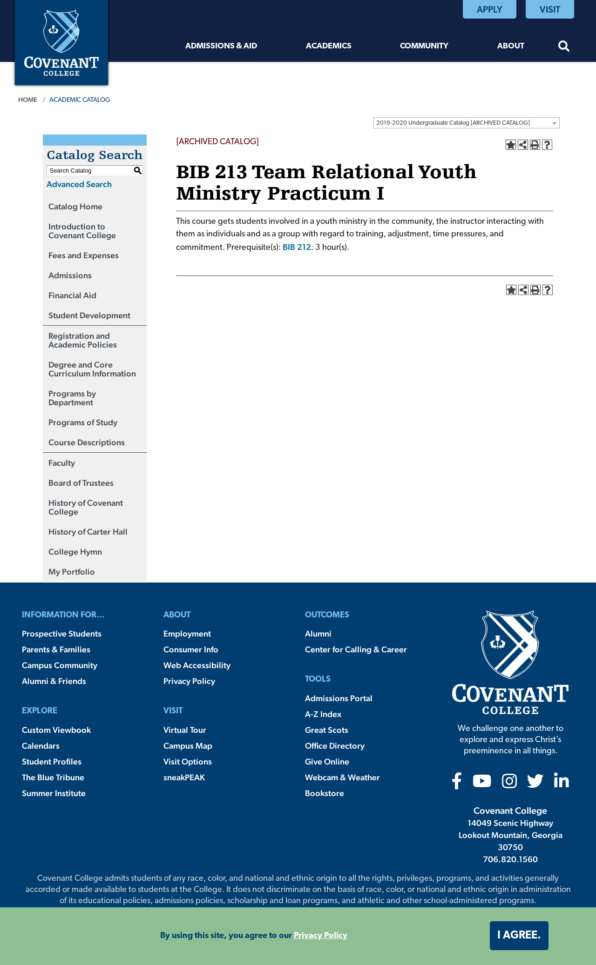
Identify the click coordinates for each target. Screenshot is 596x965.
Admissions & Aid (221, 46)
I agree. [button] (519, 935)
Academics (329, 46)
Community (424, 46)
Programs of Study (82, 422)
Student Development (89, 315)
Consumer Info (190, 649)
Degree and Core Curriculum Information (92, 369)
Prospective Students (62, 633)
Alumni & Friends (54, 681)
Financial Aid (72, 295)
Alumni (318, 633)
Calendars (41, 746)
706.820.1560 (510, 859)
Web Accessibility (196, 665)
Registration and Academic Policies (82, 340)
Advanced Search (79, 184)
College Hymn (75, 551)
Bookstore (324, 793)
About (510, 46)
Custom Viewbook (56, 730)
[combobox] (466, 122)
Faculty (61, 463)
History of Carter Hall (88, 531)
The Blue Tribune (53, 777)
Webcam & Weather (342, 777)
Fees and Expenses (83, 255)
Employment (187, 633)
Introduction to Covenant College (82, 230)
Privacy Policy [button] (320, 935)
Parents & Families (56, 649)
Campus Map (187, 746)
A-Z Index (323, 714)
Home (27, 99)
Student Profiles (51, 761)
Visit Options (187, 761)
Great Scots (326, 730)
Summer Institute (54, 793)
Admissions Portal (338, 698)
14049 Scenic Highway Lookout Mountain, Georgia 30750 (510, 835)
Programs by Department (72, 398)
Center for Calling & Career (356, 649)
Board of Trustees (81, 483)
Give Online (327, 761)
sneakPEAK (184, 777)
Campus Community (59, 665)
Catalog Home (75, 206)
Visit (550, 9)
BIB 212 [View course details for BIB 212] (297, 247)
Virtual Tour (184, 730)
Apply (489, 9)
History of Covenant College (85, 507)
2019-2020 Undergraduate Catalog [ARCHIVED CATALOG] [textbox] (453, 123)
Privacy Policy (189, 681)
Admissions (70, 275)
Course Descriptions (86, 442)
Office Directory (335, 746)
